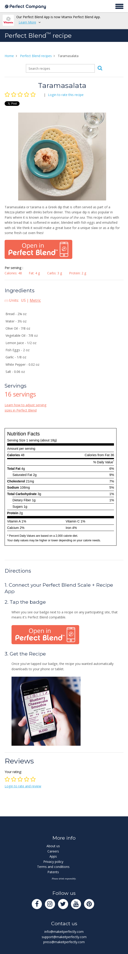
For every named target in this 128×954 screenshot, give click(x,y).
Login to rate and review (23, 786)
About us (53, 846)
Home (9, 56)
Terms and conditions (53, 866)
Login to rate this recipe (66, 95)
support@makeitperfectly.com (64, 937)
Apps (53, 856)
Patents (53, 872)
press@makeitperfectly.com (64, 942)
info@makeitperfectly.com (64, 931)
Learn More (27, 22)
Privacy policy (53, 861)
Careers (53, 851)
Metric (35, 300)
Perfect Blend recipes (36, 56)
